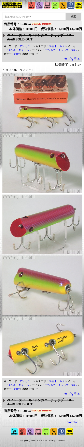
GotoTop (72, 422)
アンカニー (26, 46)
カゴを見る (72, 59)
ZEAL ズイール (19, 50)
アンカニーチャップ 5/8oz (61, 50)
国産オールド (57, 46)
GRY (17, 53)
